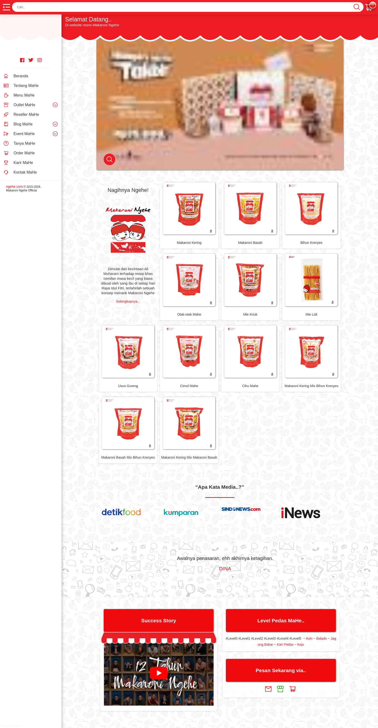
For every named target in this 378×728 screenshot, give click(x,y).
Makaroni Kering (189, 243)
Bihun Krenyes (311, 243)
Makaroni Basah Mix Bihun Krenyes (128, 457)
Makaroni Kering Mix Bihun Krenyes (311, 386)
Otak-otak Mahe (189, 314)
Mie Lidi (311, 314)
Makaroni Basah (250, 243)
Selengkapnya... (128, 301)
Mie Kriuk (250, 314)
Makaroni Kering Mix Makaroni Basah (189, 457)
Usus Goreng (128, 386)
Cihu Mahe (250, 386)
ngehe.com (14, 186)
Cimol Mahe (189, 386)
